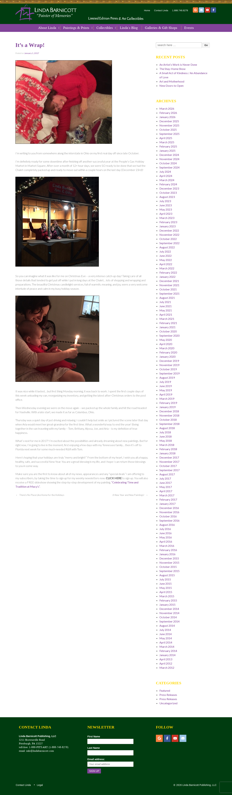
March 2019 (166, 398)
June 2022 (165, 255)
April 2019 (165, 394)
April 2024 (165, 175)
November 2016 (169, 512)
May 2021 (165, 310)
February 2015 (168, 600)
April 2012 (165, 663)
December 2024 (169, 154)
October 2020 (168, 331)
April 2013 (165, 659)
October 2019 (168, 369)
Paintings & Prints (76, 28)
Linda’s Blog (129, 28)
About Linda (47, 28)
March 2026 (166, 108)
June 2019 (165, 386)
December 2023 (169, 188)
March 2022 (166, 268)
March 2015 (166, 596)
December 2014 (169, 608)
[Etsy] (195, 10)
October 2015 (168, 566)
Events (189, 28)
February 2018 (168, 449)
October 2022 (168, 238)
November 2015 (169, 562)
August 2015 (167, 575)
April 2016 (165, 541)
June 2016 (165, 533)
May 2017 (165, 486)
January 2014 (167, 655)
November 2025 (169, 125)
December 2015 (169, 558)
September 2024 (169, 167)
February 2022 (168, 272)
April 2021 (165, 314)
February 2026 (168, 112)
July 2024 (165, 171)
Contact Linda (161, 10)
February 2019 (168, 402)
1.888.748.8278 (180, 10)
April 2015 (165, 592)
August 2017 (167, 474)
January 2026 (167, 117)
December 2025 (169, 121)
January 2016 (167, 554)
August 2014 (167, 625)
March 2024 (166, 180)
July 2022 (165, 251)
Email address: (96, 759)
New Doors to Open (171, 85)
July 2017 (165, 478)
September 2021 (169, 293)
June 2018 (165, 436)
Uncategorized (168, 703)
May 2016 (165, 537)
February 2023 (168, 222)
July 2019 (165, 381)
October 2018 (168, 419)
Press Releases (168, 694)
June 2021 (165, 306)
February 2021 (168, 323)
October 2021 (168, 289)
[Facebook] (213, 10)
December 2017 (169, 457)
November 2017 (169, 461)
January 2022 (167, 276)
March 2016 (166, 545)
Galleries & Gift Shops (161, 28)
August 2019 (167, 377)
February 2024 (168, 184)
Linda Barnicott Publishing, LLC (199, 785)
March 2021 (166, 318)
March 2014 (166, 646)
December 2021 (169, 281)
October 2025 (168, 129)
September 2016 (169, 520)
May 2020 (165, 339)
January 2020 (167, 356)
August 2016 (167, 524)
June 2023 (165, 205)
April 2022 (165, 264)
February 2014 (168, 650)
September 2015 (169, 571)
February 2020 (168, 352)
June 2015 (165, 583)
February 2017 (168, 499)
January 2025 (167, 150)
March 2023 (166, 217)
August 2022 (167, 247)
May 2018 (165, 440)
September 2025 (169, 133)
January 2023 (167, 226)
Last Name (93, 747)
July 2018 (165, 432)
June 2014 (165, 634)
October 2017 (168, 465)
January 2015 (167, 604)
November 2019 (169, 365)
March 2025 (166, 142)
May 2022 (165, 259)
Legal (39, 785)
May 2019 (165, 390)
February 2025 (168, 146)
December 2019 (169, 360)
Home (147, 10)
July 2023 (165, 201)
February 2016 (168, 550)
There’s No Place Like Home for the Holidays (41, 495)
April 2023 (165, 213)
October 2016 (168, 516)
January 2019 (167, 407)
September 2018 (169, 423)
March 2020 (166, 348)
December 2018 (169, 411)
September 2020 (169, 335)
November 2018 (169, 415)
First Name (93, 736)
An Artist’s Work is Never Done (178, 64)
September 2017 (169, 470)
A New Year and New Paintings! (128, 495)
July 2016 (165, 529)
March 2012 (166, 667)
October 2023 (168, 192)
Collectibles (104, 28)
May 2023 (165, 209)
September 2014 (169, 621)
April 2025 (165, 138)
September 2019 (169, 373)
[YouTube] (207, 10)
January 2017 (167, 503)
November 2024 (169, 159)
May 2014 (165, 638)
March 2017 (166, 495)
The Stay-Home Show (172, 68)
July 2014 (165, 629)
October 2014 (168, 617)
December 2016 (169, 508)
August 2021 (167, 297)
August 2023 (167, 196)
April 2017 (165, 491)
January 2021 (167, 327)
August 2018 (167, 428)
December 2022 (169, 230)
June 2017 (165, 482)
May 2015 (165, 587)
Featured (164, 690)
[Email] (201, 10)
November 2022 (169, 234)
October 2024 (168, 163)
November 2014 (169, 613)
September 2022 (169, 243)
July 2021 (165, 302)
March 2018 (166, 444)
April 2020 (165, 344)
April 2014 (165, 642)
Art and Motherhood (171, 81)
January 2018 (167, 453)
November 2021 (169, 285)
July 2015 (165, 579)
